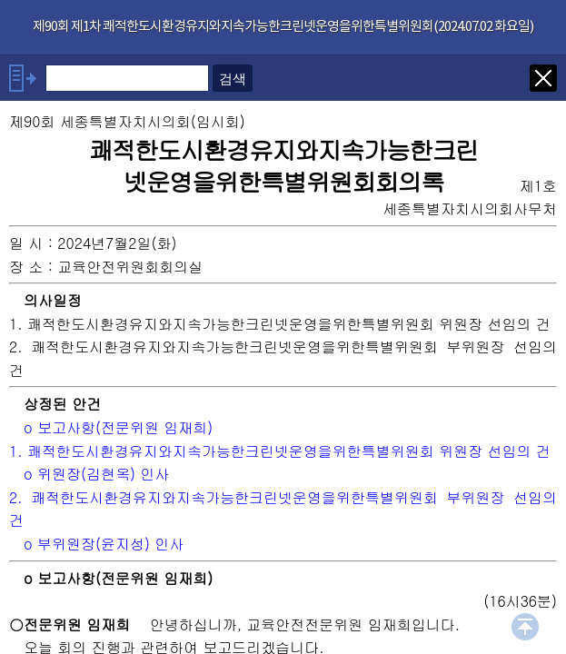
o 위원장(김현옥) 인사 (96, 473)
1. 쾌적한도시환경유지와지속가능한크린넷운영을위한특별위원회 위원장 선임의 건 (280, 451)
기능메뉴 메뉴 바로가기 (0, 0)
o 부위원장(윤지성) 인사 (104, 543)
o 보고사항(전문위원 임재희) (118, 427)
